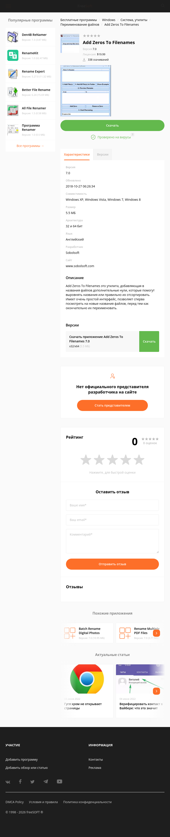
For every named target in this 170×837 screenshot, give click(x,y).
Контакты (96, 759)
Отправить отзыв (112, 564)
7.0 (90, 49)
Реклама (95, 768)
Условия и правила (43, 802)
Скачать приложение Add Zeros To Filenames (96, 339)
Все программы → (30, 146)
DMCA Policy (15, 802)
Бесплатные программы (78, 20)
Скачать (112, 125)
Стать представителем (112, 405)
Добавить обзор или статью (27, 768)
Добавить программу (22, 759)
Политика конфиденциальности (87, 802)
